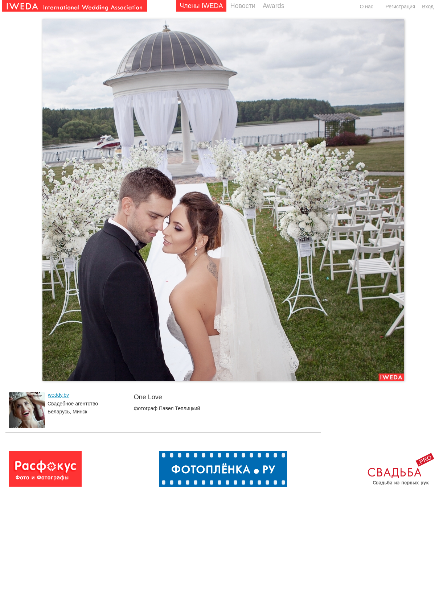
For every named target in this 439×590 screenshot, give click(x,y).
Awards (273, 5)
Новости (242, 5)
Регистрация (400, 6)
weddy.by (58, 395)
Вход (428, 6)
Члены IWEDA (201, 5)
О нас (366, 6)
